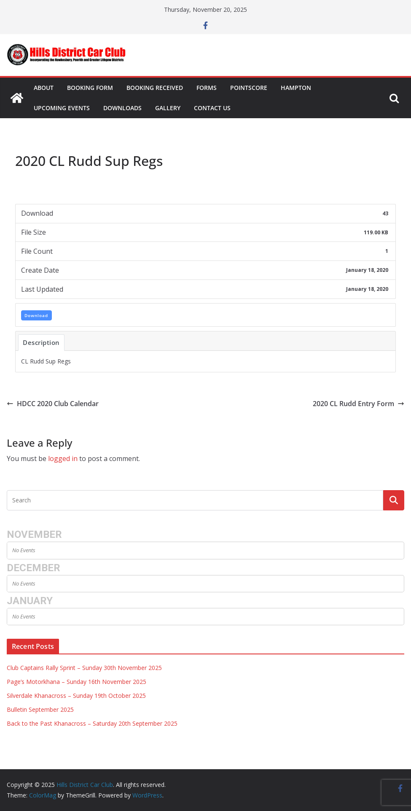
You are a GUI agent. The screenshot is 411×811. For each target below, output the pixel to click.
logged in (63, 458)
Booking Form (90, 88)
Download (36, 315)
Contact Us (212, 108)
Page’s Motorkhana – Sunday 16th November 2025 (76, 682)
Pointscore (248, 88)
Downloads (122, 108)
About (44, 88)
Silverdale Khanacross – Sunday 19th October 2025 (76, 696)
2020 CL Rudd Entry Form (358, 403)
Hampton (296, 88)
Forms (206, 88)
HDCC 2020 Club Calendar (53, 403)
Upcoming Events (62, 108)
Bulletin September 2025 (40, 709)
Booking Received (154, 88)
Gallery (167, 108)
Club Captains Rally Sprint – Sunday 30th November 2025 (84, 668)
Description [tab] (41, 342)
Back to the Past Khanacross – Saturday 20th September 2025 (92, 723)
